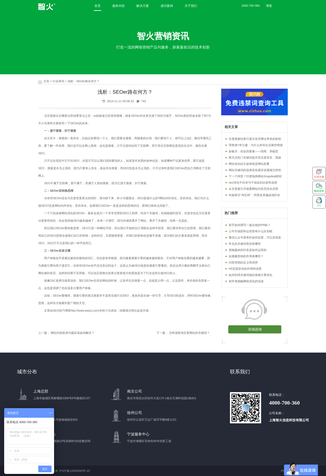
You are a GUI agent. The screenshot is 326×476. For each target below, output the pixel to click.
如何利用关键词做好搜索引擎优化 (250, 275)
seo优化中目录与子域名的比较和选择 (253, 182)
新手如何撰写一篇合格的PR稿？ (249, 225)
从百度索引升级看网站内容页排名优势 (253, 188)
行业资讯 (58, 81)
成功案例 (167, 5)
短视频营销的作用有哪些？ (246, 256)
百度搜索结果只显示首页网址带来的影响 (255, 138)
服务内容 (118, 5)
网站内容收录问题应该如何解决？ (72, 332)
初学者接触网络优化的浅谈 (246, 281)
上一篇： (44, 332)
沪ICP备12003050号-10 (74, 470)
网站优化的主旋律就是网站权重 (249, 163)
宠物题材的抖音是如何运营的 (248, 250)
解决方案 (142, 5)
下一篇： (162, 332)
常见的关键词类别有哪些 (245, 243)
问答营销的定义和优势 (243, 262)
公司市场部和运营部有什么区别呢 (250, 231)
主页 (46, 81)
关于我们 (191, 5)
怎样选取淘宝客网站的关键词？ (189, 332)
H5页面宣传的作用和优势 (245, 268)
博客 (269, 5)
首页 (97, 5)
